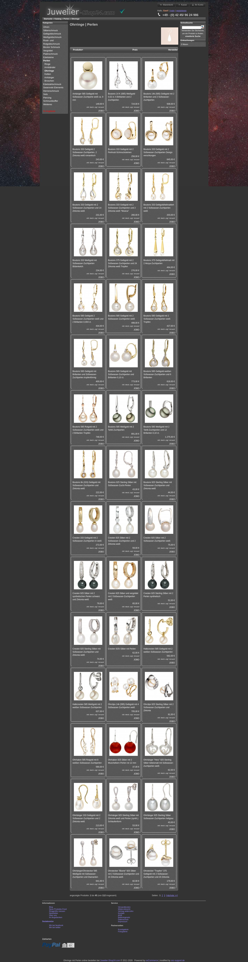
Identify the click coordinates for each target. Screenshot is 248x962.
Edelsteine (48, 57)
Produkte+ (78, 50)
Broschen (49, 80)
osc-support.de (177, 960)
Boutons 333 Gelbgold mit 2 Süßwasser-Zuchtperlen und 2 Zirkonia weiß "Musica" (122, 208)
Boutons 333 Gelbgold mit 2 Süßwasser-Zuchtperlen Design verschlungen (157, 152)
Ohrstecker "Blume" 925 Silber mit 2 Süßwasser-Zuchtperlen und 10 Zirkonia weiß (123, 874)
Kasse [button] (182, 4)
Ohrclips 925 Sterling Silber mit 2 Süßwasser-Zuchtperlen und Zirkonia (158, 707)
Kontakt (121, 913)
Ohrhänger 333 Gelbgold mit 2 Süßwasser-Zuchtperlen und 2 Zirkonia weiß (86, 818)
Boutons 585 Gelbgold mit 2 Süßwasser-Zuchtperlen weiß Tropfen (156, 319)
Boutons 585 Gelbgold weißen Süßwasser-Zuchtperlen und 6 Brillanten (157, 374)
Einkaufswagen (187, 40)
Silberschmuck (50, 30)
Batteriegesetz (124, 917)
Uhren (46, 27)
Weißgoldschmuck (52, 37)
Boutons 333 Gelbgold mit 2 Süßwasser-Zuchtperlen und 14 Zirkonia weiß (87, 208)
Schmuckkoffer (50, 101)
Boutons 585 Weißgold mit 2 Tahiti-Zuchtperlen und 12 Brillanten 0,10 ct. (156, 430)
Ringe (47, 64)
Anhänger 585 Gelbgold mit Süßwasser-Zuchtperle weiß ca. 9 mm (88, 97)
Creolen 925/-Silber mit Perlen (122, 649)
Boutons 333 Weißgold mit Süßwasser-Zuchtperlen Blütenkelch (85, 263)
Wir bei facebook (56, 925)
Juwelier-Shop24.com (110, 960)
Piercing (47, 97)
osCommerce (152, 960)
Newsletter (53, 913)
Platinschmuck (50, 54)
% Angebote (49, 111)
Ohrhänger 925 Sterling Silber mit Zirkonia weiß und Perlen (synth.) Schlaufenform (123, 818)
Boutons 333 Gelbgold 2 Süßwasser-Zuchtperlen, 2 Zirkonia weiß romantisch (85, 152)
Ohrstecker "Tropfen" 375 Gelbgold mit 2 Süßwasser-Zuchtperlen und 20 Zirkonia (156, 874)
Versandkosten (124, 907)
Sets (45, 94)
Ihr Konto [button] (197, 4)
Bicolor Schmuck (51, 47)
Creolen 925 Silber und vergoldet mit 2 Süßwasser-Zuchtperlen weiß (123, 596)
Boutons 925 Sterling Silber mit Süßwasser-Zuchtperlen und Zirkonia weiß (157, 485)
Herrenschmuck (51, 91)
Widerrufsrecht (124, 909)
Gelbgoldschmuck (52, 33)
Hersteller (173, 50)
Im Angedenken (55, 917)
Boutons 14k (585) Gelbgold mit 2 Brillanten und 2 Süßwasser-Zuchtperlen (158, 97)
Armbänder (49, 67)
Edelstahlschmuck (52, 84)
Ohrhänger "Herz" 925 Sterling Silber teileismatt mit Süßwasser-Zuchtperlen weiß (158, 763)
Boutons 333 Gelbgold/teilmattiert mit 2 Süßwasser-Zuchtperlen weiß (158, 208)
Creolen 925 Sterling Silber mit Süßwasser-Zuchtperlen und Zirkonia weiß (87, 652)
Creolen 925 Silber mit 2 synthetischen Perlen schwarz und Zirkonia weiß (86, 596)
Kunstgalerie (123, 929)
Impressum (122, 921)
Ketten (47, 74)
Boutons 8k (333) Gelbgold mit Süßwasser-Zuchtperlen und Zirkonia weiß (86, 485)
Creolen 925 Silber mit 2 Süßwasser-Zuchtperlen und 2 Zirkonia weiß (122, 541)
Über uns (53, 915)
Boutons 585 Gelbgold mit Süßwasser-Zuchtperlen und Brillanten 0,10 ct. (121, 374)
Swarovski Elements (53, 87)
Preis (134, 50)
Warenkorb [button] (166, 4)
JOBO (101, 111)
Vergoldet (48, 50)
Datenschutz (123, 919)
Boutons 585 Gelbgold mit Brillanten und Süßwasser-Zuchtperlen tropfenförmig (85, 374)
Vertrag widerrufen (125, 911)
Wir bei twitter (55, 927)
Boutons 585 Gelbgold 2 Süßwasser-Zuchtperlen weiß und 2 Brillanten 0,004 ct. (88, 319)
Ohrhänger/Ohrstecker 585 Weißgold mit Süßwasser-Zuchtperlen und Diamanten (85, 874)
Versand (101, 107)
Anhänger (49, 77)
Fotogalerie (122, 931)
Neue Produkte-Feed (58, 909)
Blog (51, 907)
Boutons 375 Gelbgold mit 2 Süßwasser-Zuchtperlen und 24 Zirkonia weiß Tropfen (122, 263)
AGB (120, 915)
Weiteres (48, 104)
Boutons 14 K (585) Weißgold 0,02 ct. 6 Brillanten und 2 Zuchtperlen (121, 97)
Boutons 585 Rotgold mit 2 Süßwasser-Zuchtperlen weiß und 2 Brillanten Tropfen (88, 430)
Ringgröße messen (57, 911)
